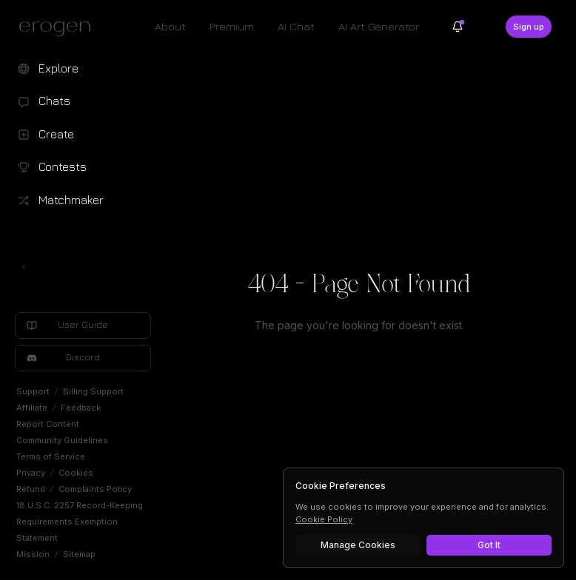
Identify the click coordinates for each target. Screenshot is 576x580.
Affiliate (31, 407)
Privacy (30, 473)
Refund (30, 489)
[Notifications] (457, 26)
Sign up (528, 26)
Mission (33, 554)
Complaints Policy (95, 489)
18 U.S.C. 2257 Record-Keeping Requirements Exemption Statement (79, 521)
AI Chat (296, 26)
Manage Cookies (358, 544)
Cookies (75, 473)
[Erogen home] (58, 28)
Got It (489, 544)
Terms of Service (50, 456)
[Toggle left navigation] (23, 267)
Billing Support (93, 391)
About (170, 26)
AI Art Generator (378, 26)
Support (33, 391)
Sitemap (79, 554)
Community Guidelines (62, 440)
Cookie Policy (323, 519)
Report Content (47, 424)
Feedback (81, 407)
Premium (232, 26)
